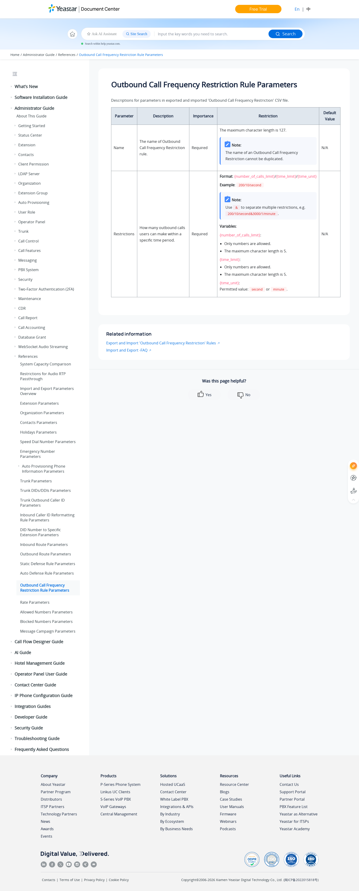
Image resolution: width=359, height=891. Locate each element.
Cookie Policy (119, 880)
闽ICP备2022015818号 (301, 880)
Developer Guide (31, 717)
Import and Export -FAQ (126, 350)
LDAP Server (29, 173)
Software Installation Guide (41, 97)
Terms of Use (69, 880)
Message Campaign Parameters (47, 631)
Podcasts (228, 828)
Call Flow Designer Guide (39, 641)
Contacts (26, 154)
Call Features (29, 250)
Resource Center (234, 784)
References (66, 54)
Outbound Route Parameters (45, 554)
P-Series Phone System (120, 784)
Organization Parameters (42, 412)
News (45, 821)
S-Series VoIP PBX (115, 799)
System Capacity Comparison (45, 364)
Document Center (100, 9)
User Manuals (232, 806)
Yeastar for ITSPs (294, 821)
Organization (29, 183)
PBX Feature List (294, 806)
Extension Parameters (39, 403)
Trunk (23, 231)
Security (25, 279)
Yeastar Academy (295, 828)
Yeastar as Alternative (299, 814)
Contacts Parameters (38, 422)
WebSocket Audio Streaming (43, 346)
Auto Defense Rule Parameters (47, 573)
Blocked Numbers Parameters (46, 621)
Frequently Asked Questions (42, 749)
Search (285, 34)
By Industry (170, 814)
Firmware (228, 814)
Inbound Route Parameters (44, 544)
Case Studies (231, 799)
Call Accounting (31, 327)
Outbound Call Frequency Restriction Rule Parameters (121, 54)
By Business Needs (176, 828)
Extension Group (33, 193)
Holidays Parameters (38, 432)
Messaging (27, 260)
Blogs (224, 791)
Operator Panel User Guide (41, 674)
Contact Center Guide (35, 685)
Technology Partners (59, 814)
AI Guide (23, 652)
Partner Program (56, 791)
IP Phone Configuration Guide (43, 695)
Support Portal (293, 791)
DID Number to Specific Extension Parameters (40, 532)
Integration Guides (33, 706)
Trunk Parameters (36, 481)
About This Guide (31, 116)
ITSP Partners (52, 806)
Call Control (28, 241)
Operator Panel (31, 221)
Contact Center (173, 791)
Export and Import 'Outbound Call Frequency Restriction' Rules (161, 343)
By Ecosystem (172, 821)
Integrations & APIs (177, 806)
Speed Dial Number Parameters (48, 441)
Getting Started (31, 125)
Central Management (118, 814)
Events (46, 836)
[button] (12, 86)
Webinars (228, 821)
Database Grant (32, 337)
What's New (26, 86)
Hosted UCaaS (172, 784)
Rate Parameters (35, 602)
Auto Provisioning (33, 202)
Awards (47, 828)
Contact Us (289, 784)
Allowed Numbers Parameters (46, 612)
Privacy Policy (94, 880)
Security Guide (29, 728)
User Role (26, 212)
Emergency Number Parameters (37, 454)
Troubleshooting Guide (37, 738)
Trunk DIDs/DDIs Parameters (45, 490)
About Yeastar (53, 784)
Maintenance (29, 298)
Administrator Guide (39, 54)
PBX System (28, 269)
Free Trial (258, 9)
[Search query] (211, 34)
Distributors (51, 799)
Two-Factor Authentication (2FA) (46, 289)
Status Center (30, 135)
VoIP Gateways (113, 806)
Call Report (27, 317)
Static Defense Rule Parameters (47, 563)
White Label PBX (174, 799)
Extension (26, 144)
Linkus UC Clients (115, 791)
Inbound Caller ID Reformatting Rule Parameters (47, 517)
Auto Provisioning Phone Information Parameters (43, 469)
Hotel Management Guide (40, 663)
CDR (22, 308)
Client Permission (33, 164)
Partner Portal (292, 799)
